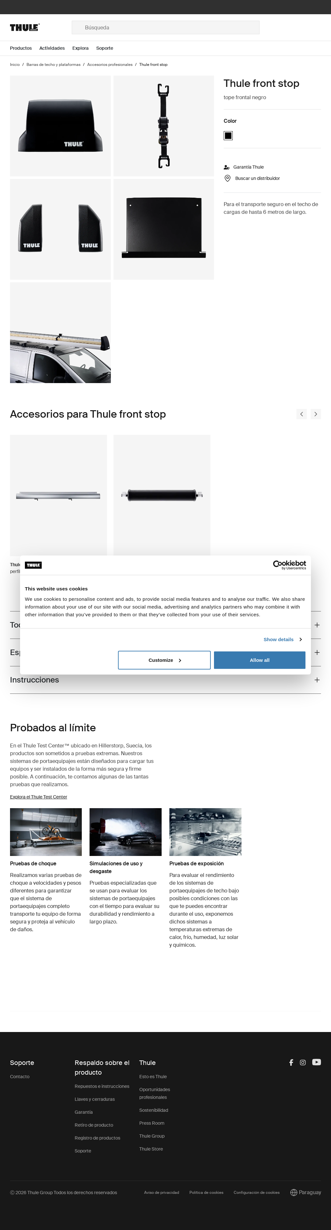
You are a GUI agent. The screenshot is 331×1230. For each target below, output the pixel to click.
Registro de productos (97, 1138)
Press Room (152, 1123)
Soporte (83, 1151)
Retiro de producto (94, 1125)
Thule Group (152, 1136)
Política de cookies (206, 1192)
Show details (279, 639)
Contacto (19, 1076)
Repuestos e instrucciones (102, 1086)
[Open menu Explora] (84, 48)
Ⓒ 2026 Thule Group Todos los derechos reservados (63, 1192)
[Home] (41, 27)
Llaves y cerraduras (95, 1099)
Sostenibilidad (153, 1110)
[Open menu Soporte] (108, 48)
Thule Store (151, 1149)
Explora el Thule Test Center (38, 797)
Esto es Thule (153, 1076)
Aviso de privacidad (161, 1192)
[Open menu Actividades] (55, 48)
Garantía (84, 1112)
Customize (165, 659)
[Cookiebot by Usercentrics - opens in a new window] (278, 565)
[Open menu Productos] (24, 48)
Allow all (260, 659)
